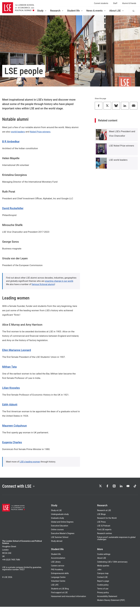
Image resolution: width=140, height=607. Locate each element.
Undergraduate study (60, 514)
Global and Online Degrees (62, 522)
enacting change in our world (59, 281)
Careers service (57, 566)
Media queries (103, 566)
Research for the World (107, 518)
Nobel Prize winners (40, 131)
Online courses (57, 530)
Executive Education (59, 526)
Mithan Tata (9, 366)
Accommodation (58, 558)
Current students (101, 3)
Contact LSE (102, 577)
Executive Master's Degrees (62, 534)
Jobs (99, 570)
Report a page (103, 581)
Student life (75, 10)
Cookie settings (103, 554)
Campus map (103, 574)
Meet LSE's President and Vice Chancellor (122, 133)
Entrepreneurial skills (60, 574)
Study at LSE (56, 511)
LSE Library (56, 562)
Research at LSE (104, 511)
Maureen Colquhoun (14, 425)
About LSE (116, 10)
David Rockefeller (13, 208)
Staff (115, 3)
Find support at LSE (59, 593)
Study (42, 10)
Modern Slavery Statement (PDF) (111, 600)
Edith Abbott (9, 404)
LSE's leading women (30, 461)
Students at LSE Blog (60, 589)
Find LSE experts (104, 530)
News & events (96, 10)
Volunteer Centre (58, 581)
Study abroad (56, 541)
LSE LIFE (54, 585)
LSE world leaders (118, 159)
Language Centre (58, 577)
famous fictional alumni (43, 284)
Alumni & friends (129, 3)
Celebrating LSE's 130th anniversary (112, 562)
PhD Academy (57, 570)
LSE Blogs (101, 514)
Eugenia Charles (12, 442)
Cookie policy (103, 585)
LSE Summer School (59, 537)
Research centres (104, 534)
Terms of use (102, 589)
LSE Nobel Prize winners (121, 145)
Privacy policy (103, 593)
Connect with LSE (19, 486)
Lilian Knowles (11, 388)
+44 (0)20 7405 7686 (11, 560)
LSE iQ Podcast (103, 526)
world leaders (18, 131)
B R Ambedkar (11, 141)
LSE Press (101, 522)
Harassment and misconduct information (68, 597)
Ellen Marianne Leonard (16, 350)
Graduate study (57, 518)
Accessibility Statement (107, 597)
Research (57, 10)
